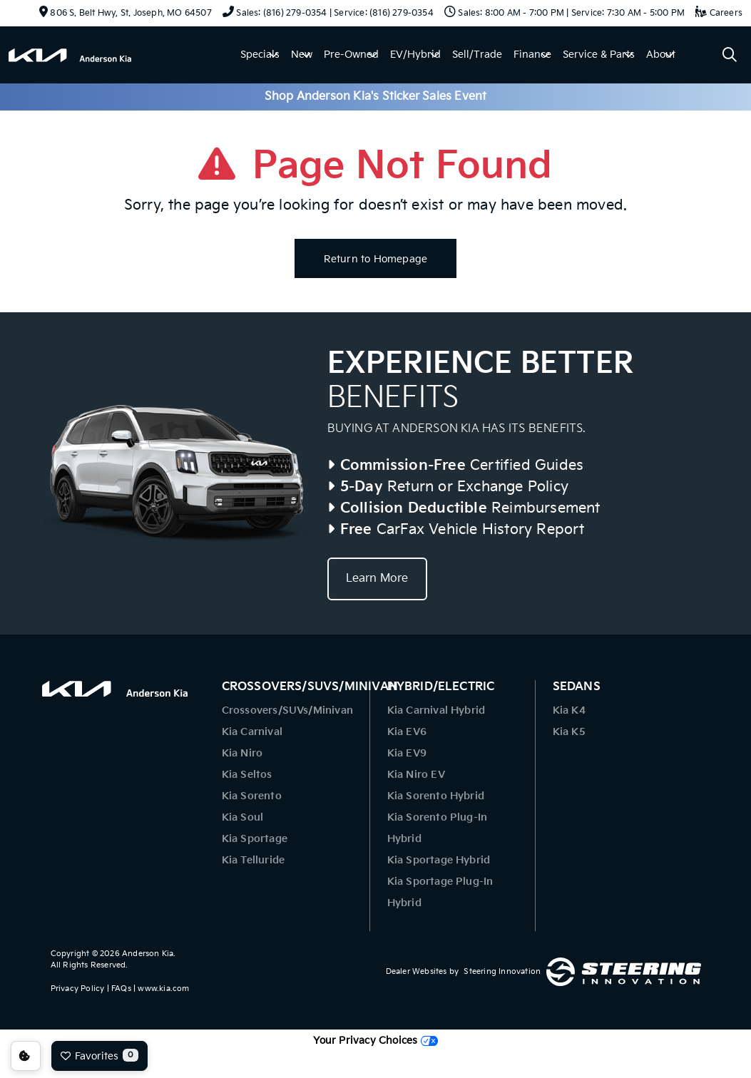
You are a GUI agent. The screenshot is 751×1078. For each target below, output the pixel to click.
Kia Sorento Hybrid (436, 796)
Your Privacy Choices (375, 1041)
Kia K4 (569, 710)
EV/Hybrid (415, 54)
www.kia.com (163, 988)
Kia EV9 (406, 753)
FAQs (121, 988)
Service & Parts (599, 54)
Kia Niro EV (416, 775)
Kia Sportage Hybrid (439, 860)
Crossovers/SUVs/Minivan (288, 710)
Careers (718, 13)
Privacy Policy (78, 988)
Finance (532, 54)
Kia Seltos (247, 775)
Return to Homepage (376, 259)
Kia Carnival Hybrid (436, 710)
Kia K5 (569, 732)
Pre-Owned (351, 54)
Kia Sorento (252, 796)
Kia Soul (243, 817)
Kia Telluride (253, 860)
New (301, 54)
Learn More (377, 578)
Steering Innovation (502, 971)
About (660, 54)
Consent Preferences (26, 1056)
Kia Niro (242, 753)
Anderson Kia (147, 953)
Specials (260, 54)
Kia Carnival (252, 732)
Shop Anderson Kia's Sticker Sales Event (376, 96)
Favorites (99, 1055)
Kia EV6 (406, 732)
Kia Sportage (254, 839)
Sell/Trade (477, 54)
